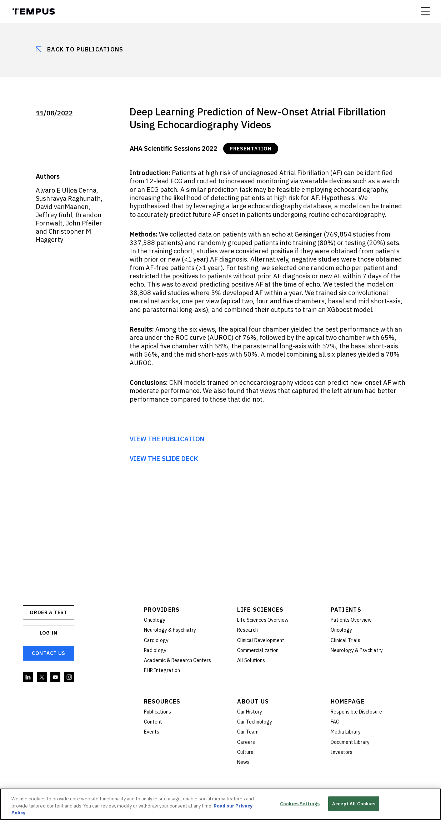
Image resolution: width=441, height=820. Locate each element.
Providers (162, 609)
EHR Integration (162, 670)
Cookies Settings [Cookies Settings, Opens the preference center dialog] (300, 803)
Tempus (33, 11)
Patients (346, 609)
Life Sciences (260, 609)
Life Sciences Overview (263, 620)
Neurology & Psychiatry (170, 630)
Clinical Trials (345, 640)
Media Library (346, 732)
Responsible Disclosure (356, 712)
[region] (220, 804)
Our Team (248, 732)
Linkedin (28, 677)
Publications (157, 712)
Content (153, 722)
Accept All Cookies (353, 803)
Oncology (154, 620)
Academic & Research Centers (177, 660)
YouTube (56, 677)
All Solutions (251, 660)
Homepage (348, 701)
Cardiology (156, 640)
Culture (245, 752)
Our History (249, 712)
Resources (162, 701)
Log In (48, 633)
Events (151, 732)
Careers (246, 742)
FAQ (335, 722)
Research (247, 630)
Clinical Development (260, 640)
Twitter (42, 677)
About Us (253, 701)
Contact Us (48, 653)
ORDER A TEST (48, 612)
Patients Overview (351, 620)
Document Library (350, 742)
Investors (341, 752)
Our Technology (254, 722)
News (243, 762)
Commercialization (258, 650)
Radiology (155, 650)
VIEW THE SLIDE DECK (164, 458)
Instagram (70, 677)
